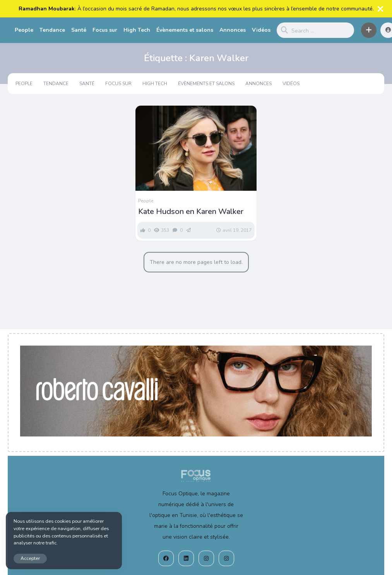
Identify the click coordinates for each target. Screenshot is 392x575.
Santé (78, 30)
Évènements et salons (184, 30)
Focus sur (104, 30)
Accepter (30, 558)
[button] (369, 30)
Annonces (232, 30)
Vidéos (261, 30)
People (24, 30)
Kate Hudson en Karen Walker (190, 211)
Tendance (52, 30)
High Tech (136, 30)
